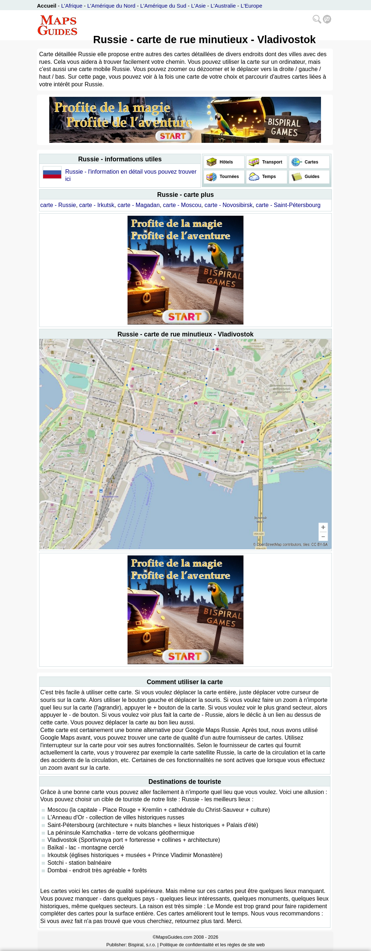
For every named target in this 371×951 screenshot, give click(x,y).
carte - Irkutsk (96, 205)
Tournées (228, 176)
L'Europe (251, 6)
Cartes (311, 162)
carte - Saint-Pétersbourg (288, 205)
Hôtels (225, 162)
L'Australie (223, 6)
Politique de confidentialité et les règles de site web (212, 944)
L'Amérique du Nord (111, 6)
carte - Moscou (182, 205)
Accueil (46, 6)
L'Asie (198, 6)
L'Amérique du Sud (163, 6)
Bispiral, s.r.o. (142, 944)
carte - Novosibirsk (229, 205)
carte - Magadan (138, 205)
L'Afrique (72, 6)
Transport (271, 162)
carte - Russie (58, 205)
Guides (312, 176)
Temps (268, 176)
